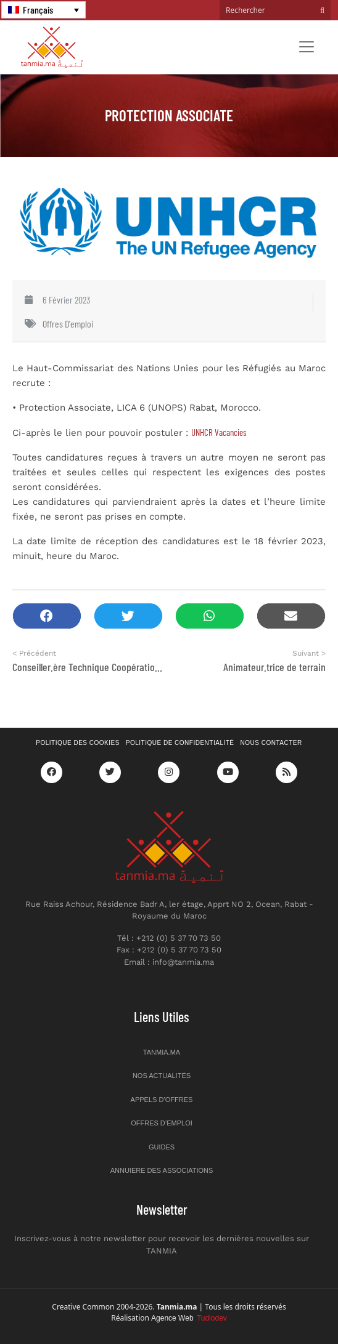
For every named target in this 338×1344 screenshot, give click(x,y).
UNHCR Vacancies (219, 432)
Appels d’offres (162, 1099)
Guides (162, 1147)
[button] (46, 616)
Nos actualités (162, 1075)
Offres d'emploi (68, 323)
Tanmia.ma (161, 1052)
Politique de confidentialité (180, 742)
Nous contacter (271, 742)
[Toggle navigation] (306, 46)
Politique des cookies (78, 742)
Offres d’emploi (161, 1123)
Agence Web (189, 1318)
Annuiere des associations (161, 1170)
